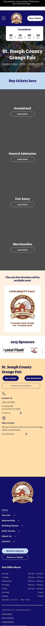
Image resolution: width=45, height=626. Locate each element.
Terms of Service (8, 607)
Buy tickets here (22, 70)
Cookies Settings (8, 611)
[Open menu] (3, 8)
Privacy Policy (7, 603)
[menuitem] (22, 500)
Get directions (8, 423)
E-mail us (6, 402)
